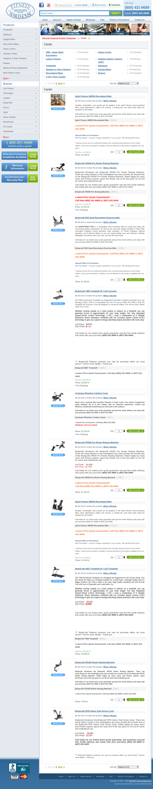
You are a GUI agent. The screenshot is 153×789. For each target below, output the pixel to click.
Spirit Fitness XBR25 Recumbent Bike (58, 514)
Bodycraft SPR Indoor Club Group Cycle (58, 723)
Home (45, 20)
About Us (57, 20)
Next (60, 83)
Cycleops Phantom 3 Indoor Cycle (58, 405)
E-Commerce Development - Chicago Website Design (132, 783)
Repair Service (85, 776)
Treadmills (7, 30)
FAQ (102, 20)
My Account (99, 5)
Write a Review (109, 101)
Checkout (115, 5)
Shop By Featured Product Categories (59, 38)
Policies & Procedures (119, 20)
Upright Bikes (9, 39)
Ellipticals (7, 34)
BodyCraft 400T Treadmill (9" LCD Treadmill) (58, 581)
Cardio (84, 38)
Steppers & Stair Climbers (15, 58)
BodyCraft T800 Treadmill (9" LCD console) (58, 303)
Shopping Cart (64, 5)
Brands (7, 83)
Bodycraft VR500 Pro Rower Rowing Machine (58, 454)
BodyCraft (7, 103)
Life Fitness (8, 88)
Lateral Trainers (53, 59)
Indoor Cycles (9, 49)
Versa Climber (9, 117)
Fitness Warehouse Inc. (20, 10)
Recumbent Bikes (11, 44)
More (5, 78)
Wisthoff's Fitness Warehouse (140, 781)
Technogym (8, 93)
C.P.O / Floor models (56, 77)
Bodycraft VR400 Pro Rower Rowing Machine (58, 175)
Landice (6, 98)
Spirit (5, 112)
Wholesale (90, 20)
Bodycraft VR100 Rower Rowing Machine (58, 674)
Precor (6, 107)
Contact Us (140, 20)
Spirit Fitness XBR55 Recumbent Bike (58, 108)
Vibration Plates (10, 53)
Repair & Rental (74, 20)
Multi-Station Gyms (11, 73)
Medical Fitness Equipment (15, 68)
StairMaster (8, 131)
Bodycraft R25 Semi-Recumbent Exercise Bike (58, 230)
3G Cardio (7, 126)
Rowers (6, 63)
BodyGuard (8, 122)
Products (8, 25)
